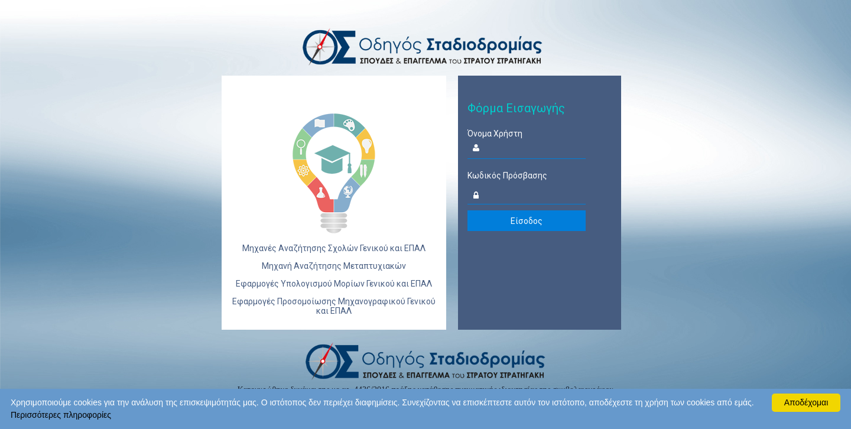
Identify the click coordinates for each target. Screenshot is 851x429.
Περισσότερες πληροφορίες (61, 415)
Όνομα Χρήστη (494, 133)
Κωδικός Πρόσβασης (507, 175)
